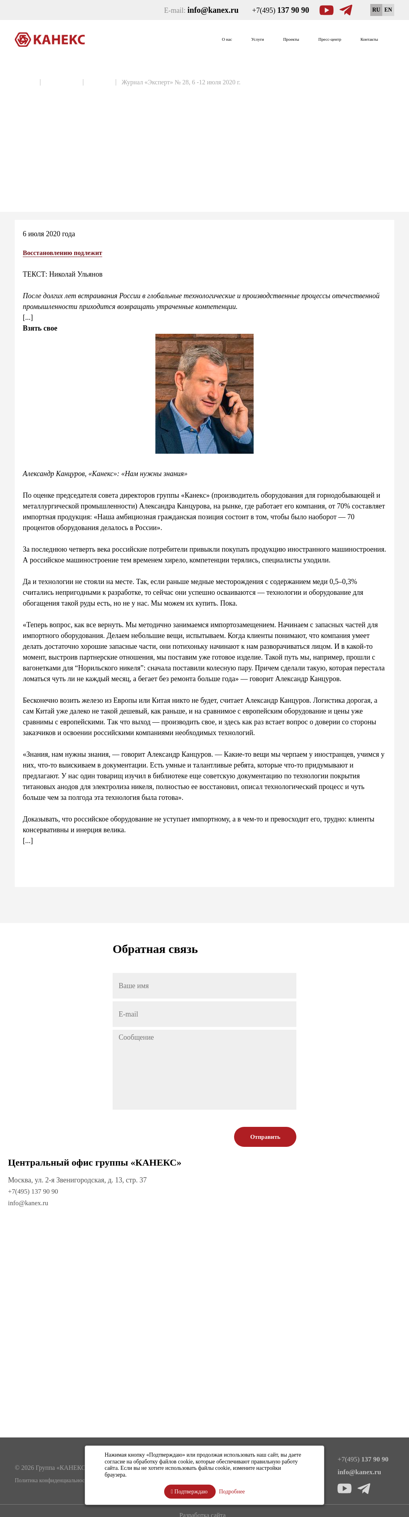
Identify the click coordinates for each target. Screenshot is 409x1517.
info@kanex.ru (29, 1202)
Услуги (207, 40)
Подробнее (232, 1492)
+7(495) (280, 10)
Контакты (362, 40)
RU (376, 10)
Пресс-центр (307, 40)
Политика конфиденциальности (52, 1480)
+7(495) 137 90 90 (35, 1191)
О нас (167, 40)
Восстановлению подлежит (66, 253)
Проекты (252, 40)
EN (388, 10)
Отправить (265, 1137)
